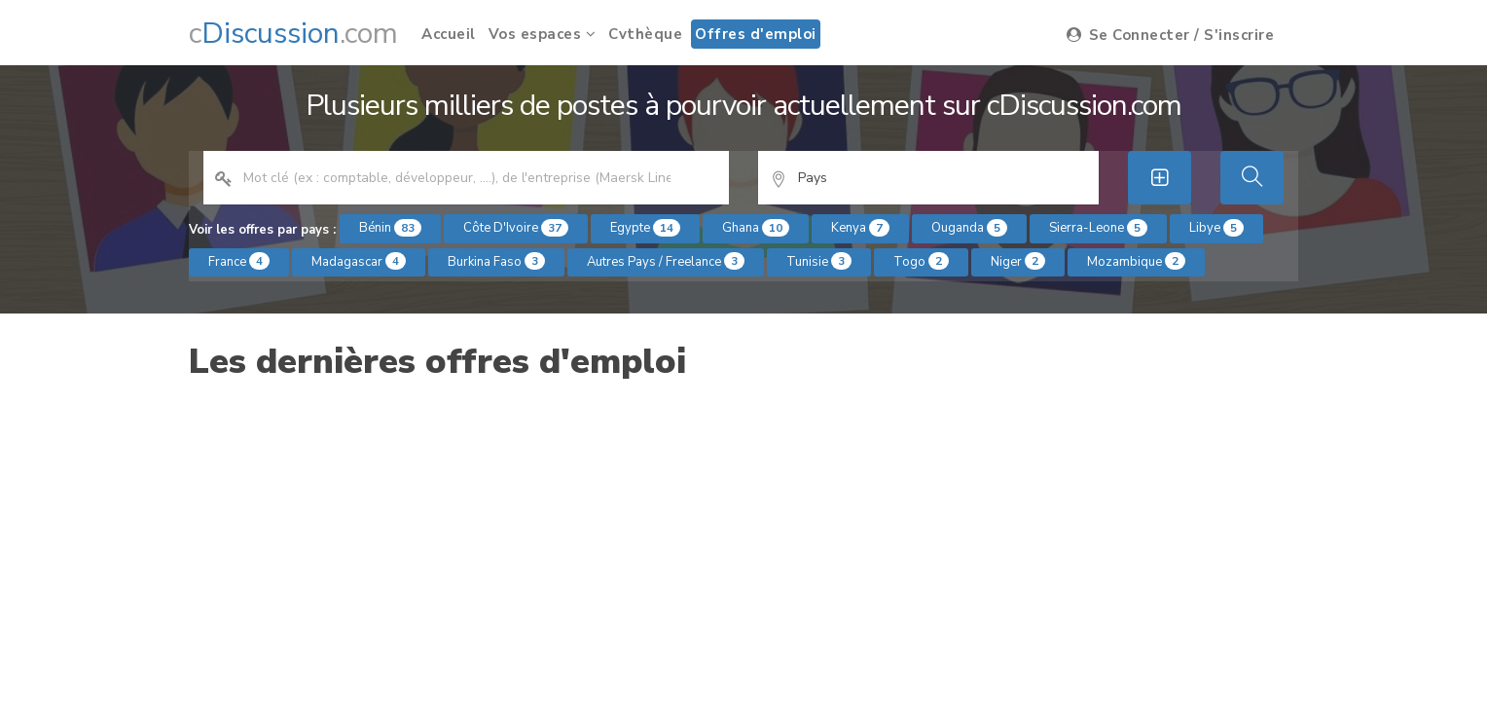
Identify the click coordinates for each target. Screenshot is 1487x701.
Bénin (390, 228)
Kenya (860, 228)
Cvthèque (645, 34)
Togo (921, 261)
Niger (1018, 261)
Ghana (755, 228)
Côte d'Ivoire (515, 228)
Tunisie (819, 261)
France (239, 261)
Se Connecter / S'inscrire (1171, 35)
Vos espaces (543, 34)
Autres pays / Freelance (665, 261)
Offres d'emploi (755, 34)
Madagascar (358, 261)
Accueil (448, 34)
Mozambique (1136, 261)
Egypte (645, 228)
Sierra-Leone (1098, 228)
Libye (1216, 228)
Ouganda (969, 228)
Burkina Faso (496, 261)
